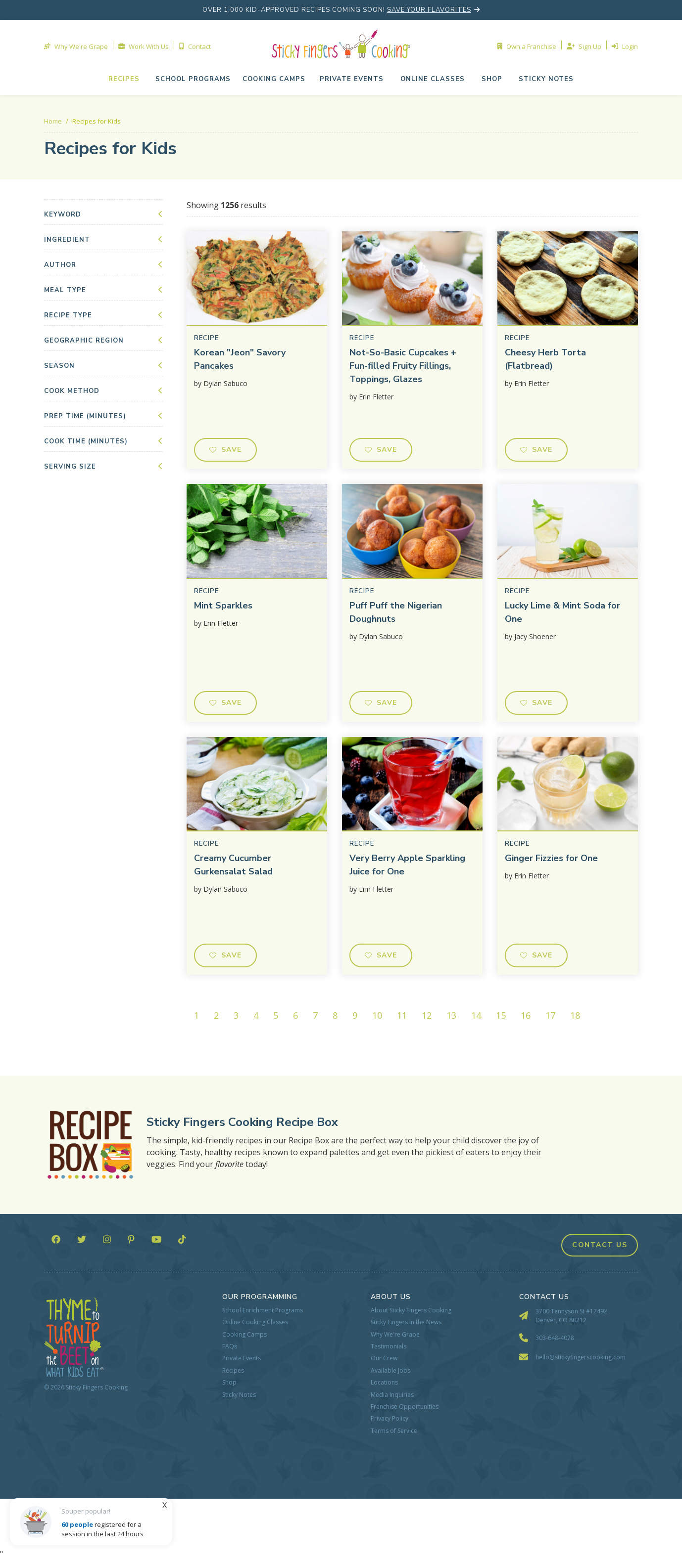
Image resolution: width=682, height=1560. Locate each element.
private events (352, 79)
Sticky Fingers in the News (406, 1322)
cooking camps (274, 79)
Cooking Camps (244, 1334)
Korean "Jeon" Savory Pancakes (240, 359)
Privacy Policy (389, 1418)
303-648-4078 (555, 1338)
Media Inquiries (392, 1394)
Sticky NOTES (546, 79)
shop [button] (492, 79)
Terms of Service (394, 1431)
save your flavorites (429, 9)
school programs (193, 79)
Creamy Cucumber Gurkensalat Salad (233, 864)
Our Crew (384, 1358)
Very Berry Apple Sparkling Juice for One (407, 864)
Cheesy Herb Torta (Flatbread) (545, 359)
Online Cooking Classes (255, 1322)
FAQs (229, 1346)
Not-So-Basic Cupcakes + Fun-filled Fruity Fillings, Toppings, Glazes (402, 366)
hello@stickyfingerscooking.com (581, 1357)
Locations (384, 1382)
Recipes (124, 79)
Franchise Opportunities (404, 1406)
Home (53, 121)
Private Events (241, 1358)
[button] (351, 79)
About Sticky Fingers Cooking (411, 1310)
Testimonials (388, 1346)
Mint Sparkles (223, 605)
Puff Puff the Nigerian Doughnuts (395, 612)
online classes (432, 79)
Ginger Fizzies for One (551, 858)
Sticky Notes (239, 1394)
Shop (229, 1382)
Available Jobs (390, 1370)
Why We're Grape (395, 1334)
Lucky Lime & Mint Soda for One (562, 612)
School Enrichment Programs (262, 1310)
